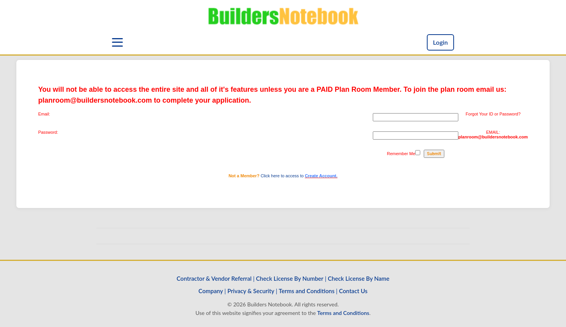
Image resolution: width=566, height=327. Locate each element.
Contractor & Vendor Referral (214, 278)
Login (440, 42)
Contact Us (353, 290)
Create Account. (321, 175)
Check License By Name (358, 278)
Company (211, 290)
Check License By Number (289, 278)
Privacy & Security (250, 290)
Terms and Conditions (306, 290)
